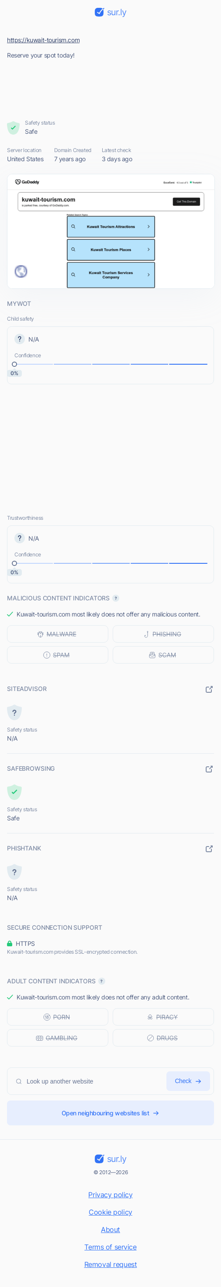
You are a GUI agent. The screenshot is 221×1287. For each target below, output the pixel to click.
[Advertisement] (111, 86)
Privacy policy (110, 1194)
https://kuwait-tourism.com (43, 40)
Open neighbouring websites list (111, 1113)
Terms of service (110, 1247)
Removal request (110, 1264)
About (110, 1229)
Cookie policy (110, 1212)
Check (188, 1081)
